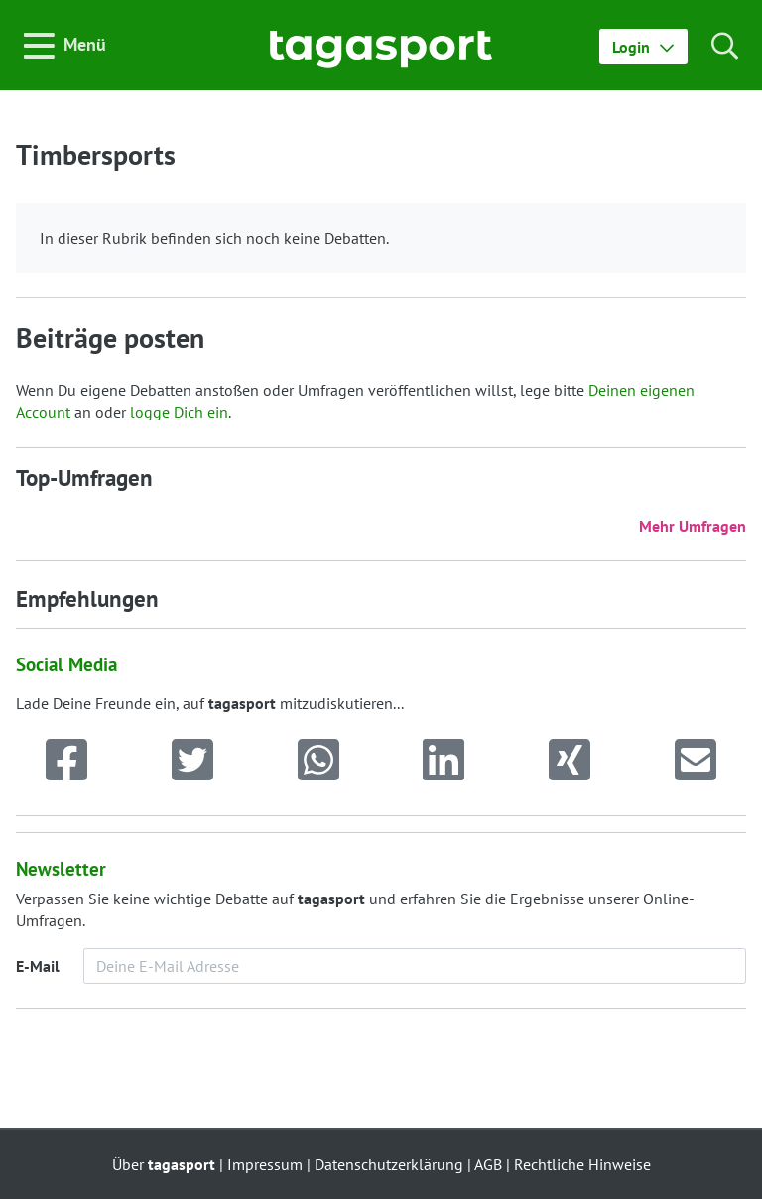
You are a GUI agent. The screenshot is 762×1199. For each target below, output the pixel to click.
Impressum (265, 1164)
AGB (488, 1164)
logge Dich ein (179, 411)
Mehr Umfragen (692, 526)
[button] (643, 46)
